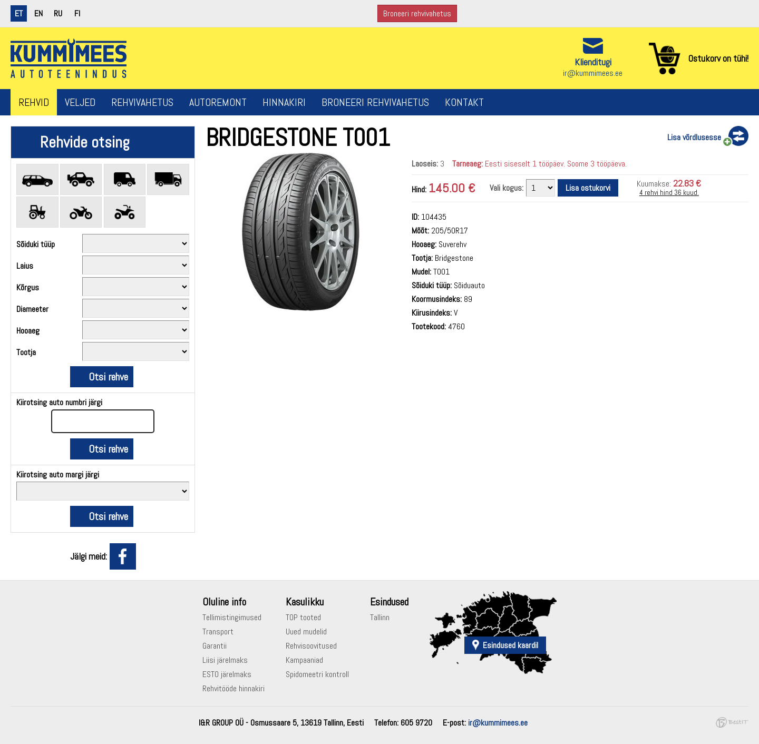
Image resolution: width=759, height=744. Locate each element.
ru (58, 13)
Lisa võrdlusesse (694, 137)
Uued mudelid (306, 631)
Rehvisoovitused (311, 645)
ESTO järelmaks (226, 674)
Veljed (80, 102)
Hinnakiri (284, 102)
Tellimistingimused (231, 617)
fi (77, 13)
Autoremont (218, 102)
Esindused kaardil (510, 645)
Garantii (214, 645)
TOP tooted (303, 617)
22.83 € (687, 183)
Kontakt (464, 102)
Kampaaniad (304, 659)
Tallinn (380, 617)
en (38, 13)
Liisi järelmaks (225, 659)
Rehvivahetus (142, 102)
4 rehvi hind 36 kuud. (669, 192)
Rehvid (33, 102)
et (19, 13)
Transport (217, 631)
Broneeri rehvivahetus (417, 13)
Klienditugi (593, 62)
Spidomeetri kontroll (317, 674)
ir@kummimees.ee (592, 73)
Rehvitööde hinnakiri (233, 688)
